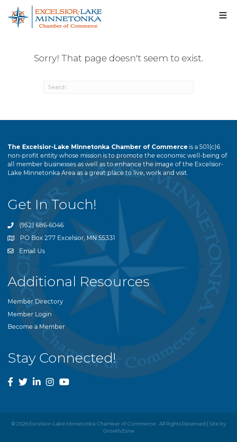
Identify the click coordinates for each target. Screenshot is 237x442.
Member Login (30, 314)
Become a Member (36, 326)
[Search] (118, 87)
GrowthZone (118, 431)
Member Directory (35, 301)
